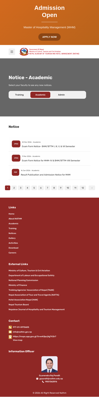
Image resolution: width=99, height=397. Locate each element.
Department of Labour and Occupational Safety (31, 275)
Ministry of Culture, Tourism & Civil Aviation (29, 271)
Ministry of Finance (18, 285)
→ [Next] (92, 188)
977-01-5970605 (21, 327)
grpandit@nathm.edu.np (51, 379)
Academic (40, 95)
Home (11, 214)
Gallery (12, 238)
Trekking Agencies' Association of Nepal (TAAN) (31, 290)
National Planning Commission (23, 280)
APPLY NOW (49, 37)
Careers (12, 253)
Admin (61, 95)
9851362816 (51, 382)
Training (19, 95)
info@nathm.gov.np (22, 332)
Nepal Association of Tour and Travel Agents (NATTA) (34, 295)
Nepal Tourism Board (19, 305)
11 (75, 188)
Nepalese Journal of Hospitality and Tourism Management (37, 310)
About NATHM (15, 219)
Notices (12, 233)
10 (68, 188)
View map (17, 340)
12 (83, 188)
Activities (13, 243)
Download (13, 248)
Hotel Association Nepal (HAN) (23, 300)
